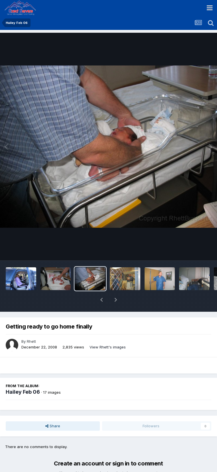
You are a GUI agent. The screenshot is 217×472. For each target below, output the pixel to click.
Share (52, 411)
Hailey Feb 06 (23, 377)
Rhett (31, 326)
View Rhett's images (108, 332)
